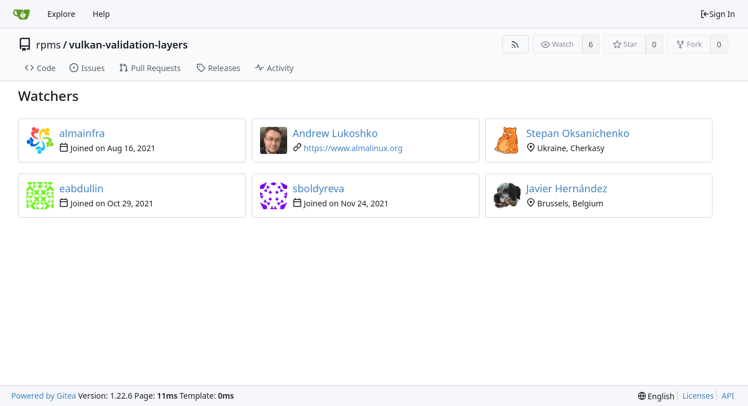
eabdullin (81, 188)
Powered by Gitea (43, 395)
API (727, 395)
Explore (61, 13)
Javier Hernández (567, 188)
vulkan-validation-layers (128, 44)
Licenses (698, 395)
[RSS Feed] (515, 44)
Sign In (717, 13)
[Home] (21, 14)
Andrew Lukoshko (335, 133)
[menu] (656, 396)
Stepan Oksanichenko (578, 133)
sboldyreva (319, 188)
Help (101, 13)
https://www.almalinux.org (352, 148)
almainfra (82, 133)
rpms (48, 44)
